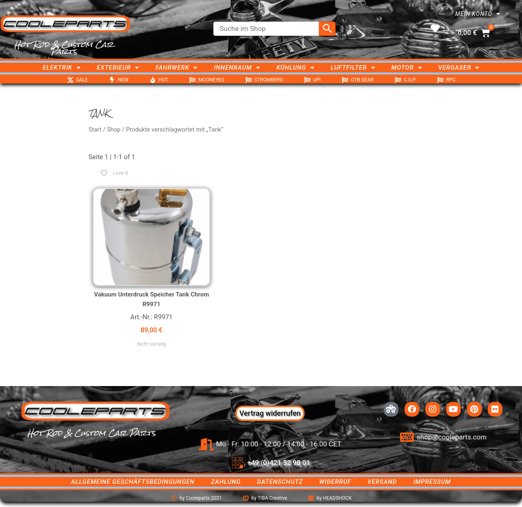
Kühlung (295, 68)
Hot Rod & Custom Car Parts (63, 47)
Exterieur (118, 68)
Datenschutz (280, 481)
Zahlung (226, 481)
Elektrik (62, 68)
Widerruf (335, 481)
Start (95, 129)
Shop (114, 129)
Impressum (432, 481)
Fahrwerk (176, 68)
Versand (382, 481)
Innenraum (237, 68)
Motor (407, 68)
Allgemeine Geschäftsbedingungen (133, 481)
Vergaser (459, 68)
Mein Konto (477, 14)
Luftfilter (353, 68)
